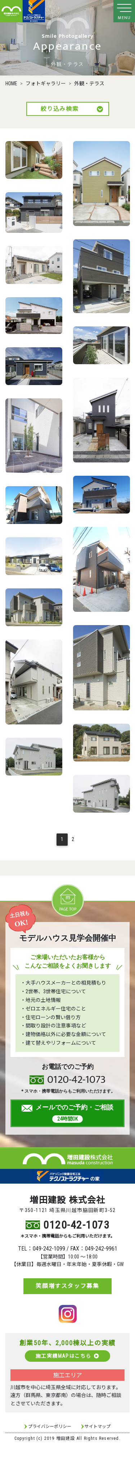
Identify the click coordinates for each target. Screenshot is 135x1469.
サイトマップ (98, 1426)
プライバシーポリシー (49, 1426)
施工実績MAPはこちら (67, 1356)
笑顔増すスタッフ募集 (67, 1286)
